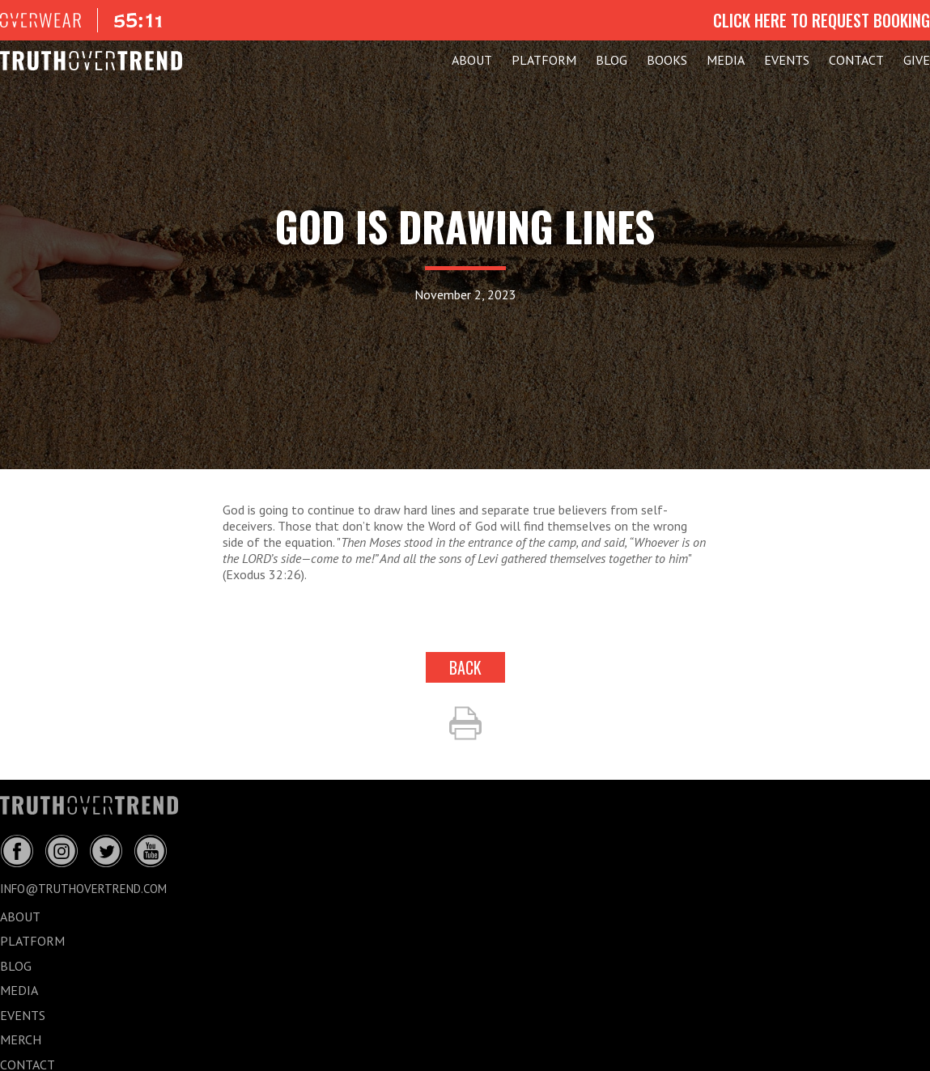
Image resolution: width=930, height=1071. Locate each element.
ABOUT (472, 60)
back (465, 667)
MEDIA (726, 60)
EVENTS (786, 60)
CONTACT (856, 60)
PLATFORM (544, 60)
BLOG (611, 60)
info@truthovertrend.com (83, 888)
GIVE (916, 60)
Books (667, 60)
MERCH (20, 1039)
